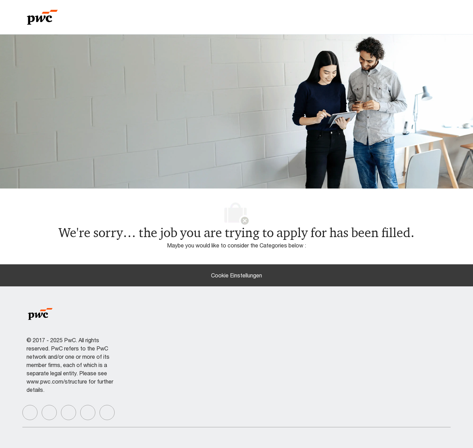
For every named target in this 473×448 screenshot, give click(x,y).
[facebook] (30, 412)
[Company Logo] (42, 16)
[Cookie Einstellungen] (236, 275)
